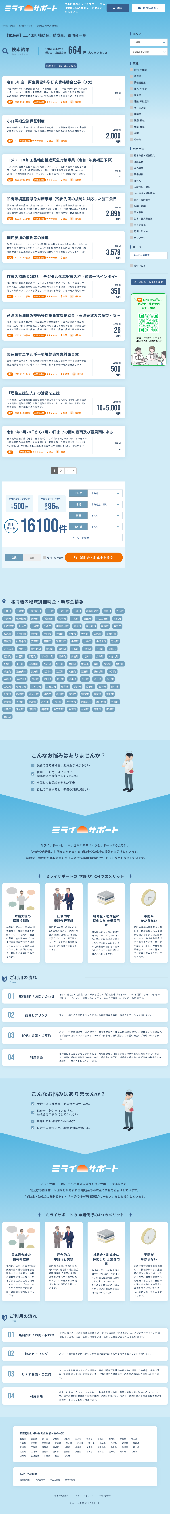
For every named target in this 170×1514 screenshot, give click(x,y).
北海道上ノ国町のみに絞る (61, 66)
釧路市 (45, 709)
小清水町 (101, 641)
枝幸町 (60, 664)
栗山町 (72, 664)
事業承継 (138, 212)
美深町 (20, 702)
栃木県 (112, 1438)
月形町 (100, 656)
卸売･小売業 (140, 88)
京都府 (56, 1447)
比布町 (35, 671)
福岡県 (89, 1451)
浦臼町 (47, 679)
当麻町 (100, 649)
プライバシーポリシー (83, 1495)
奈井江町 (111, 634)
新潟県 (58, 1443)
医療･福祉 (139, 120)
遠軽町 (32, 709)
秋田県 (67, 1438)
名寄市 (117, 626)
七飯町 (7, 611)
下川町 (77, 611)
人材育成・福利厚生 (144, 193)
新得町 (62, 656)
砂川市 (115, 686)
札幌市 (7, 664)
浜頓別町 (21, 679)
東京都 (34, 1443)
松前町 (47, 664)
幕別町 (62, 649)
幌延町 (50, 649)
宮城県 (56, 1438)
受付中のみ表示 (55, 557)
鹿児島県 (35, 1455)
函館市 (87, 618)
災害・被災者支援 (143, 218)
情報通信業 (140, 82)
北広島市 (9, 626)
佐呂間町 (21, 618)
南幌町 (77, 626)
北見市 (35, 626)
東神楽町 (34, 664)
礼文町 (7, 694)
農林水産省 (70, 1479)
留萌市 (65, 686)
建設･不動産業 (141, 101)
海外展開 (138, 168)
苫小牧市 (71, 702)
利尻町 (117, 618)
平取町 (75, 649)
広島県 (23, 1451)
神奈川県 (46, 1443)
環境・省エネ (141, 231)
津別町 (112, 671)
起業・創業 (140, 206)
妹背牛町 (21, 641)
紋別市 (72, 694)
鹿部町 (7, 717)
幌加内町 (36, 649)
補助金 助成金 (8, 25)
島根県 (125, 1447)
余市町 (35, 618)
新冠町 (32, 656)
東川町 (20, 664)
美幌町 (7, 702)
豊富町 (115, 702)
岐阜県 (125, 1443)
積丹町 (60, 694)
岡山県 (136, 1447)
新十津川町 (47, 656)
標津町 (120, 664)
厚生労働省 (55, 1479)
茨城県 (101, 1438)
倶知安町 (49, 618)
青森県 (34, 1438)
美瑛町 (32, 702)
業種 (78, 515)
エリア (78, 493)
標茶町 (7, 671)
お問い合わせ (105, 1495)
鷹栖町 (110, 709)
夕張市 (72, 634)
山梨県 (103, 1443)
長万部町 (59, 709)
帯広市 (22, 649)
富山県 (69, 1443)
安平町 (35, 641)
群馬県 (123, 1438)
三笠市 (20, 611)
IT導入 (137, 180)
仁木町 (120, 611)
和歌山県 (102, 1447)
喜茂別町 (21, 634)
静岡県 (136, 1443)
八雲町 (62, 618)
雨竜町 (97, 709)
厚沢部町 (91, 626)
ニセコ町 (51, 686)
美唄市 (110, 694)
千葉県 (23, 1443)
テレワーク (140, 237)
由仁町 (7, 686)
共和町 (75, 618)
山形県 (78, 1438)
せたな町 (21, 686)
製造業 (137, 76)
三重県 (34, 1447)
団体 (32, 557)
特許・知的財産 (142, 199)
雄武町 (85, 709)
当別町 (87, 649)
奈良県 (89, 1447)
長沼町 (72, 709)
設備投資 (138, 174)
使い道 (78, 526)
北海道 (23, 1438)
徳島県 (45, 1451)
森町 (96, 664)
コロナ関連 (140, 224)
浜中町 (7, 679)
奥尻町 (7, 641)
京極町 (107, 611)
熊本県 (123, 1451)
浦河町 (35, 679)
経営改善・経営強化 (144, 155)
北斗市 (22, 626)
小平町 (75, 641)
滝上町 (97, 679)
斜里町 (20, 656)
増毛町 (35, 634)
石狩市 (102, 686)
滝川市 (110, 679)
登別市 (77, 686)
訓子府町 (101, 702)
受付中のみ (140, 265)
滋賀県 (45, 1447)
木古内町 (114, 656)
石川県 (80, 1443)
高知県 (78, 1451)
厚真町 (105, 626)
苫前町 (57, 702)
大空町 (85, 634)
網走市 (85, 694)
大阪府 (67, 1447)
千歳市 (47, 626)
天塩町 (97, 634)
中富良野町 (92, 611)
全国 (57, 1455)
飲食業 (137, 95)
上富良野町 (35, 611)
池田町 (72, 671)
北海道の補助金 (25, 25)
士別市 (47, 634)
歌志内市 (21, 671)
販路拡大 (138, 161)
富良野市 (61, 641)
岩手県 (45, 1438)
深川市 (60, 679)
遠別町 (20, 709)
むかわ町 (36, 686)
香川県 (56, 1451)
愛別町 (7, 656)
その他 (137, 139)
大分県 (134, 1451)
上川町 (50, 611)
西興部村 (86, 702)
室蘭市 (47, 641)
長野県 (114, 1443)
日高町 (75, 656)
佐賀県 (101, 1451)
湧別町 (85, 679)
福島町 (20, 694)
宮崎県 (23, 1455)
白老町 (90, 686)
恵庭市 (112, 649)
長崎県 (112, 1451)
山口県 (34, 1451)
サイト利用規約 (61, 1495)
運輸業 (137, 114)
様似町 (107, 664)
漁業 (136, 133)
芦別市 (45, 702)
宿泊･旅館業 (140, 69)
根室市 (85, 664)
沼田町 (85, 671)
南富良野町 (62, 626)
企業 (14, 557)
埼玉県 (134, 1438)
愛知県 (23, 1447)
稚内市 (47, 694)
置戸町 (97, 694)
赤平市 (7, 709)
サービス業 (140, 107)
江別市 (47, 671)
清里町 (72, 679)
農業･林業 (139, 126)
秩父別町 (34, 694)
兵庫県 (78, 1447)
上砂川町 (64, 611)
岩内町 (115, 641)
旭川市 (87, 656)
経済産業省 (25, 1479)
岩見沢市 (9, 649)
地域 (78, 504)
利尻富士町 (102, 618)
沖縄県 (47, 1455)
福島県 (89, 1438)
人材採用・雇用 (142, 187)
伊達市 (7, 618)
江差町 (60, 671)
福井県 (91, 1443)
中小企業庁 (40, 1479)
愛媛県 (67, 1451)
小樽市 (87, 641)
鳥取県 (114, 1447)
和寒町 (7, 634)
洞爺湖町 (99, 671)
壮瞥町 (60, 634)
